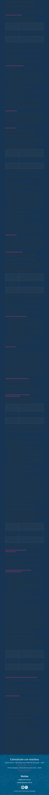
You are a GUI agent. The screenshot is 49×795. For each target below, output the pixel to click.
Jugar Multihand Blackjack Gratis (13, 571)
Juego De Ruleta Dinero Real (12, 695)
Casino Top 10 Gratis (10, 346)
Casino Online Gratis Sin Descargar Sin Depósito (17, 394)
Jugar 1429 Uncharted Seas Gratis (13, 252)
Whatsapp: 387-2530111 (24, 770)
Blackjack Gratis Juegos (11, 110)
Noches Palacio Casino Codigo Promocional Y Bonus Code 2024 (21, 677)
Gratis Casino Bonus (10, 551)
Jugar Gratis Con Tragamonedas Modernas (16, 316)
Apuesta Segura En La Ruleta (12, 396)
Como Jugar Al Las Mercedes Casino (14, 65)
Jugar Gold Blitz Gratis (11, 234)
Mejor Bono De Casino (10, 128)
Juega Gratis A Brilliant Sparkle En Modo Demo (17, 378)
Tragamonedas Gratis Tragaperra (13, 15)
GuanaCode (32, 791)
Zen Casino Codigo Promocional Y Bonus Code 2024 (18, 570)
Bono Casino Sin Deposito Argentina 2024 (15, 550)
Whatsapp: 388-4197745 (24, 765)
